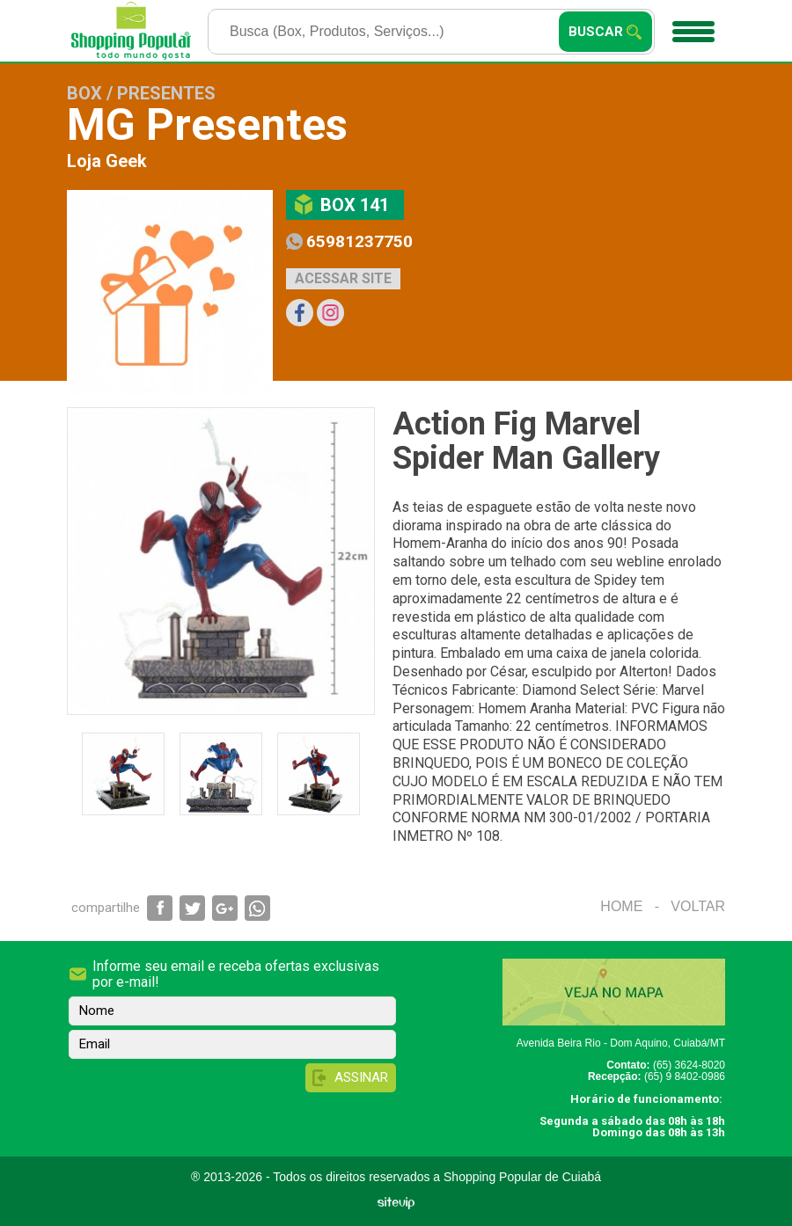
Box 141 (354, 204)
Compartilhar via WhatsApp (257, 908)
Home (621, 906)
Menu (691, 25)
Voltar (698, 906)
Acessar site (343, 278)
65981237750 (359, 241)
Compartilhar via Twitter (192, 908)
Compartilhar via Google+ (225, 908)
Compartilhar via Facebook (159, 908)
